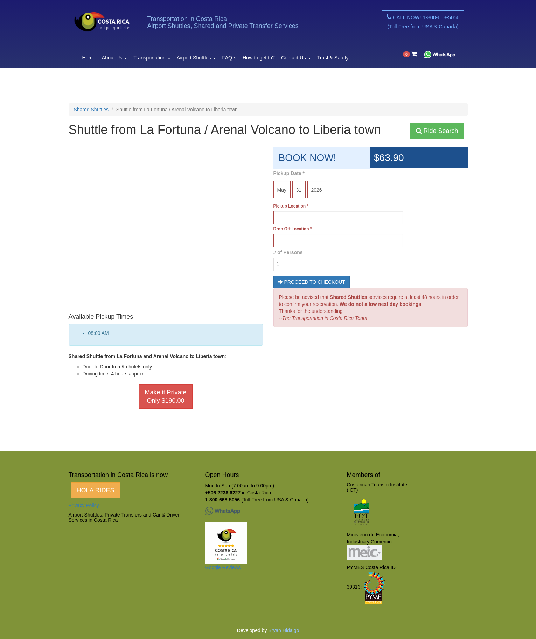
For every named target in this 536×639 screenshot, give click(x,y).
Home (89, 58)
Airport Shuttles (196, 58)
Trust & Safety (333, 58)
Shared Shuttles (91, 109)
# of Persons (288, 252)
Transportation (151, 58)
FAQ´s (229, 58)
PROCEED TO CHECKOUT (311, 282)
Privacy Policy (84, 505)
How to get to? (259, 58)
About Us (114, 58)
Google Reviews (223, 567)
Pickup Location (291, 206)
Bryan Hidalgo (283, 630)
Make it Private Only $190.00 (165, 396)
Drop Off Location (292, 228)
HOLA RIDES (95, 490)
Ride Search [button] (437, 130)
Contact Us (296, 58)
